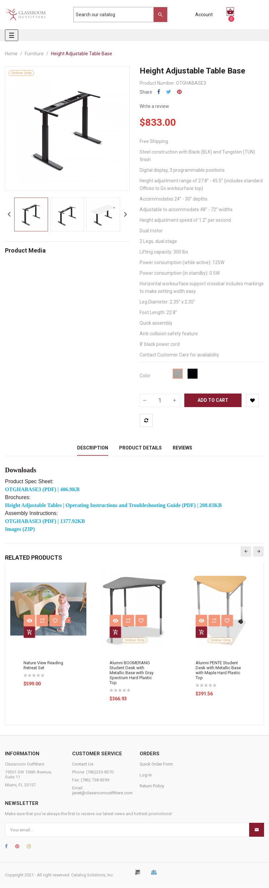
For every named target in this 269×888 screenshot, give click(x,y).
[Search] (117, 14)
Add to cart (213, 400)
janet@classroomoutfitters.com (102, 793)
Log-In (146, 775)
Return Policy (152, 786)
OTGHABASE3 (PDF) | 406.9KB (42, 490)
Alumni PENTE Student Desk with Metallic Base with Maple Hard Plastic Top (218, 671)
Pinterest (179, 92)
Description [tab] (92, 448)
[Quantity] (160, 400)
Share (158, 92)
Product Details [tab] (140, 448)
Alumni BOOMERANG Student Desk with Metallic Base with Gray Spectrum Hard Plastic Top (132, 673)
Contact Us (82, 764)
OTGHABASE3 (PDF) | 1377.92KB (45, 522)
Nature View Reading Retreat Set (43, 666)
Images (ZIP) (20, 530)
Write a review (154, 106)
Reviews (182, 448)
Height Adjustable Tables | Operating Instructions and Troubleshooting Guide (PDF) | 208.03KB (113, 506)
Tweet (168, 92)
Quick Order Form (156, 764)
